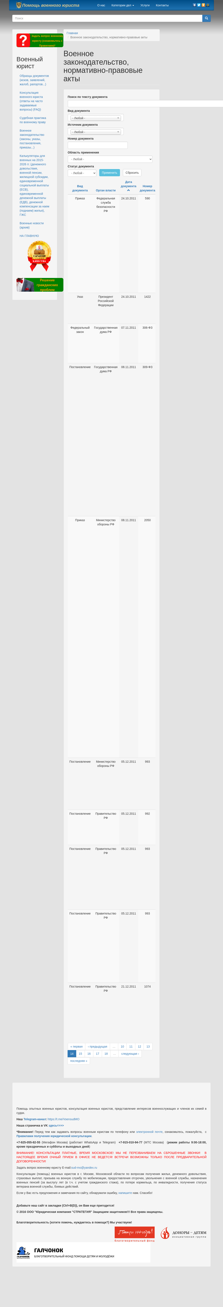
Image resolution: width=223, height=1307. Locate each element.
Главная (72, 33)
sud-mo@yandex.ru (84, 1167)
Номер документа (81, 138)
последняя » (78, 1061)
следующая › (130, 1053)
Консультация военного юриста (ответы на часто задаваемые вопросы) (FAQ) (31, 101)
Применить (109, 172)
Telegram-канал (34, 1119)
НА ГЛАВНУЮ (29, 236)
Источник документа (83, 124)
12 (139, 1046)
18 (106, 1053)
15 (80, 1053)
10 (122, 1046)
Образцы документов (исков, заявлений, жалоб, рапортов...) (34, 80)
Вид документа (79, 110)
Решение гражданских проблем (47, 285)
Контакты (162, 5)
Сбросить (132, 172)
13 (148, 1046)
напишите (125, 1193)
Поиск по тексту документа (87, 97)
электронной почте (149, 1131)
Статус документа (81, 166)
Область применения (83, 152)
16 (89, 1053)
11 (131, 1046)
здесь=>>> (56, 1125)
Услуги (145, 5)
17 (97, 1053)
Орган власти (106, 190)
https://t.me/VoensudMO (63, 1119)
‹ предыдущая (97, 1046)
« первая (77, 1046)
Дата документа (128, 186)
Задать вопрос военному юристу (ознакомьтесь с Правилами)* (47, 41)
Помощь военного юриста (50, 5)
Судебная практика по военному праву (33, 120)
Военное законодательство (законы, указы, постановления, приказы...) (32, 139)
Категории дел (123, 5)
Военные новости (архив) (32, 225)
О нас (101, 5)
